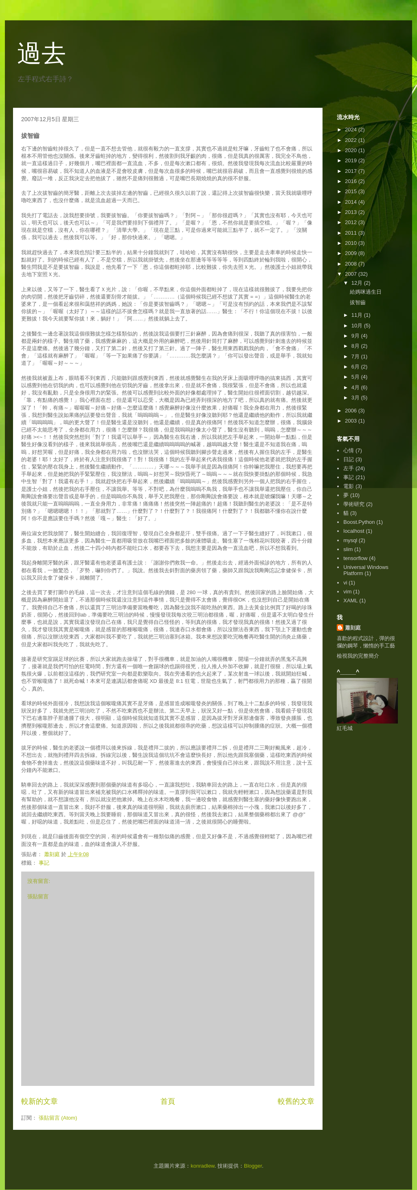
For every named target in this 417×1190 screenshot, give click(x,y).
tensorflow (355, 558)
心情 (348, 450)
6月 (356, 367)
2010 (351, 243)
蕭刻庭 (353, 628)
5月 (356, 377)
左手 (348, 468)
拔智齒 (358, 302)
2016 (351, 181)
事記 (44, 863)
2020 (351, 150)
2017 (351, 171)
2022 (351, 140)
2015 (351, 191)
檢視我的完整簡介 (358, 656)
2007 (351, 274)
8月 (356, 346)
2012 (351, 222)
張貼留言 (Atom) (58, 1118)
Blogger (253, 1166)
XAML (350, 600)
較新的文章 (39, 1101)
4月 (356, 387)
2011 (351, 233)
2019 (351, 160)
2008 (351, 264)
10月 (357, 326)
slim (348, 549)
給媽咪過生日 (366, 292)
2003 (351, 421)
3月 (356, 397)
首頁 (167, 1101)
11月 (357, 315)
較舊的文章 (296, 1101)
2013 (351, 212)
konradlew (203, 1166)
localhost (353, 531)
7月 (356, 356)
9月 (356, 336)
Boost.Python (359, 522)
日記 (348, 459)
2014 (351, 202)
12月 (357, 283)
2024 (351, 129)
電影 (348, 486)
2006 (351, 411)
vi (345, 583)
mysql (350, 540)
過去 (41, 53)
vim (347, 591)
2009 (351, 253)
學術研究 (353, 504)
